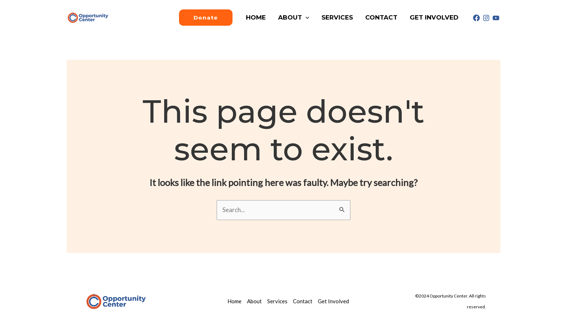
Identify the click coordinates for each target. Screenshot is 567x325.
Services (337, 17)
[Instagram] (486, 17)
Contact (381, 17)
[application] (305, 17)
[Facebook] (476, 17)
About (293, 17)
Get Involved (434, 17)
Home (256, 17)
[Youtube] (495, 17)
